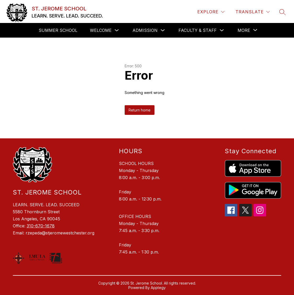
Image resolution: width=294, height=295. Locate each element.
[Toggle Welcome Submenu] (117, 30)
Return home (140, 110)
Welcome (101, 30)
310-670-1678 (41, 225)
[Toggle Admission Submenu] (163, 30)
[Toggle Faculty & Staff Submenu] (222, 30)
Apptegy (158, 287)
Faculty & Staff (197, 30)
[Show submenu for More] (244, 30)
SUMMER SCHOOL (58, 30)
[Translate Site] (252, 12)
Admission (145, 30)
